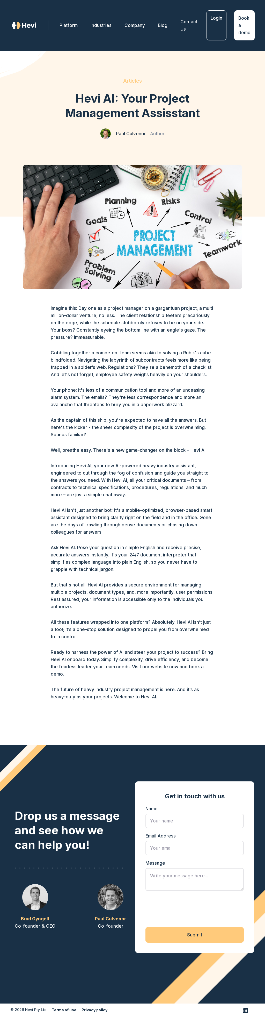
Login (216, 18)
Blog (162, 25)
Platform (69, 25)
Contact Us (188, 25)
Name (151, 810)
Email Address (160, 837)
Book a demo (244, 25)
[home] (29, 25)
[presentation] (184, 910)
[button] (135, 25)
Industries (101, 25)
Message (155, 864)
